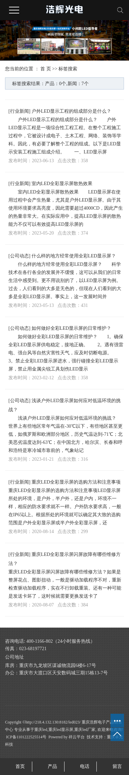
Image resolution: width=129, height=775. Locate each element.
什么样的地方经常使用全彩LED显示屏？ (74, 255)
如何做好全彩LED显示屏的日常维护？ (71, 328)
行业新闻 (19, 111)
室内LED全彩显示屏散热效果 (62, 183)
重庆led (40, 729)
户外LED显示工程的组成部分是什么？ (71, 111)
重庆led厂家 (84, 729)
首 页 (45, 68)
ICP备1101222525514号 (26, 737)
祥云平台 (77, 737)
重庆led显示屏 (61, 729)
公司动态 (19, 255)
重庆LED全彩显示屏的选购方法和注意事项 (76, 482)
